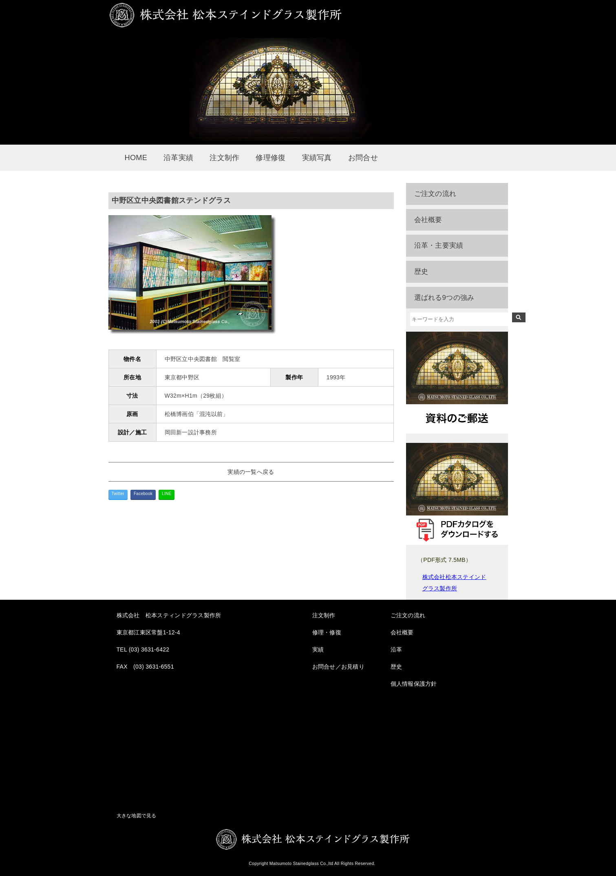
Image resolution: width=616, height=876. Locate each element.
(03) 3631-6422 (149, 649)
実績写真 (317, 158)
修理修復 (270, 158)
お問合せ (363, 158)
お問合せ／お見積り (338, 666)
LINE (166, 493)
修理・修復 (326, 632)
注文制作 (224, 158)
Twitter (118, 493)
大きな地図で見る (137, 815)
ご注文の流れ (435, 194)
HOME (136, 158)
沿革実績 (178, 158)
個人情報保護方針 (414, 683)
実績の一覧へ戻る (250, 472)
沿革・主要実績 (439, 245)
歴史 (421, 271)
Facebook (143, 493)
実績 (318, 649)
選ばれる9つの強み (444, 298)
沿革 (396, 649)
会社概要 (428, 220)
